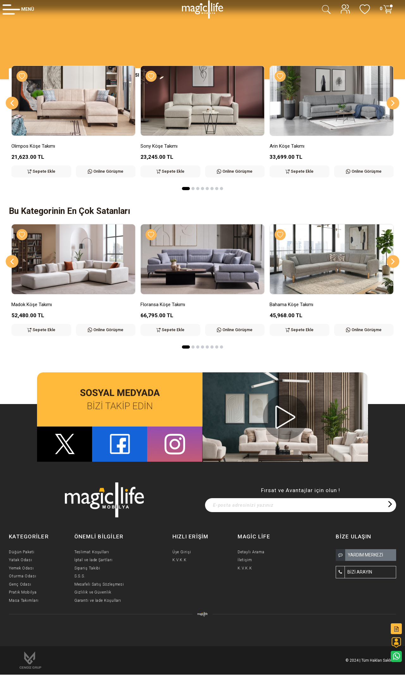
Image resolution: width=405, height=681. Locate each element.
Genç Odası (20, 584)
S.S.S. (79, 576)
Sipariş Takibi (87, 568)
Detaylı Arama (251, 552)
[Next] (393, 103)
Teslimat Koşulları (91, 552)
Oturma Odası (22, 576)
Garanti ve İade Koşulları (98, 600)
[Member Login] (18, 9)
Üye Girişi (181, 552)
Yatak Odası (20, 560)
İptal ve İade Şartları (93, 560)
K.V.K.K (179, 560)
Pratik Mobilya (23, 592)
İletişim (245, 560)
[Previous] (12, 103)
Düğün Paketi (21, 552)
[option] (73, 126)
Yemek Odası (21, 568)
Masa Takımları (24, 600)
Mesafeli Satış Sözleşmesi (99, 584)
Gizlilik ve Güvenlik (92, 592)
